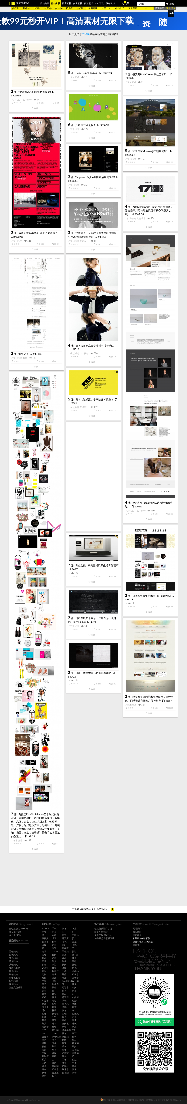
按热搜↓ (70, 8)
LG (63, 945)
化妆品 (75, 971)
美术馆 (45, 1027)
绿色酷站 (13, 984)
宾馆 (44, 961)
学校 (44, 981)
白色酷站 (13, 955)
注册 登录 (170, 8)
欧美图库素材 (101, 932)
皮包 (54, 1076)
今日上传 (106, 8)
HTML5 (45, 928)
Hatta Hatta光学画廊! (86, 73)
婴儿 (74, 938)
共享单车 (66, 1030)
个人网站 (84, 353)
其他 (25, 358)
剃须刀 (55, 984)
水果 (74, 928)
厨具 (64, 991)
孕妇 (74, 1046)
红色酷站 (13, 958)
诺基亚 (45, 968)
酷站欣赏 (55, 3)
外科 (74, 1036)
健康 (74, 1020)
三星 (74, 941)
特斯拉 (65, 1066)
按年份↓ (59, 8)
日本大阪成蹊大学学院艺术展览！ (94, 399)
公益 (74, 1059)
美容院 (75, 1050)
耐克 (74, 968)
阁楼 (64, 1050)
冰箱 (64, 968)
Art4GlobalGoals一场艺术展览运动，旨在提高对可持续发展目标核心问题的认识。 (149, 211)
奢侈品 (65, 1004)
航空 (74, 1007)
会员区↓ (81, 8)
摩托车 (75, 955)
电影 (54, 1000)
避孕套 (65, 948)
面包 (74, 964)
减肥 (64, 1007)
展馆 (54, 1027)
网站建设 (110, 3)
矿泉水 (75, 974)
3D (43, 1033)
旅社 (54, 1046)
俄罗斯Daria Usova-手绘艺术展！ (150, 74)
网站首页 (44, 3)
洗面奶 (45, 938)
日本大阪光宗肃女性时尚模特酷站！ (95, 345)
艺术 (54, 958)
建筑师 (75, 1043)
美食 (44, 955)
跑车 (54, 932)
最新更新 (93, 8)
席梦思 (75, 1013)
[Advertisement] (93, 476)
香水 (74, 1004)
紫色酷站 (13, 964)
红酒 (44, 977)
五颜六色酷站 (15, 987)
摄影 (74, 951)
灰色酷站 (13, 971)
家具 (64, 1056)
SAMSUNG (67, 981)
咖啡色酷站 (14, 977)
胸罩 (54, 948)
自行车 (45, 941)
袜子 (54, 1010)
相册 (64, 977)
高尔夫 (45, 1007)
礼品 (64, 974)
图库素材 (66, 3)
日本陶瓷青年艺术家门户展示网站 (151, 596)
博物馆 (55, 1013)
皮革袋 (65, 1072)
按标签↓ (27, 8)
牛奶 (74, 987)
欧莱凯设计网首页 (103, 928)
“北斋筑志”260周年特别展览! (34, 92)
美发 (44, 1053)
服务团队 (137, 932)
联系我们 (137, 945)
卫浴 (44, 1063)
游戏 (64, 935)
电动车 (55, 1066)
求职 (44, 1043)
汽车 (64, 928)
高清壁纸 (88, 3)
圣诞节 (45, 1036)
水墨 (54, 935)
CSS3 (54, 1033)
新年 (64, 1010)
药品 (74, 1027)
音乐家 (55, 1072)
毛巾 (44, 1010)
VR (73, 1030)
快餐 (74, 1066)
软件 (54, 987)
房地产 (55, 971)
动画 (64, 958)
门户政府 (131, 218)
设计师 (75, 981)
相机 (44, 997)
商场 (74, 984)
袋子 (74, 1072)
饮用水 (65, 1069)
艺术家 (65, 1053)
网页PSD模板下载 (103, 935)
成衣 (54, 1050)
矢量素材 (77, 3)
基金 (44, 1066)
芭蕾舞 (65, 997)
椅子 (54, 941)
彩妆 (44, 932)
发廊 (44, 1050)
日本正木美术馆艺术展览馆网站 (93, 673)
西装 (44, 1004)
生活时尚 (74, 353)
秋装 (74, 1040)
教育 (64, 1063)
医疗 (54, 981)
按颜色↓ (48, 8)
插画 (44, 958)
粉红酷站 (13, 981)
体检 (64, 1020)
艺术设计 (27, 99)
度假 (44, 1020)
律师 (44, 1046)
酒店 (64, 955)
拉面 (64, 994)
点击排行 (119, 8)
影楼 (44, 1013)
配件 (44, 987)
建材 (54, 1023)
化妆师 (75, 1053)
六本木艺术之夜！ (85, 125)
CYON (55, 951)
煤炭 (44, 1023)
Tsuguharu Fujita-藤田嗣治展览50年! (95, 177)
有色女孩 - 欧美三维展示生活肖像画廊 (97, 565)
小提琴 (75, 997)
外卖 (54, 1043)
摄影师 (45, 1056)
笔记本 (65, 987)
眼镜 (64, 1000)
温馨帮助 (132, 8)
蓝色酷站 (13, 961)
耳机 (64, 941)
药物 (64, 1027)
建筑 (74, 1023)
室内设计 (66, 1023)
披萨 (54, 955)
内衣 (54, 945)
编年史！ (23, 354)
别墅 (54, 964)
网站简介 (137, 928)
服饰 (54, 1004)
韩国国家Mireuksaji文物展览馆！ (150, 151)
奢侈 (54, 974)
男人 (54, 961)
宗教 (74, 961)
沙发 (44, 945)
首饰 (44, 994)
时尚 (44, 974)
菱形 (54, 1020)
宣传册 (75, 977)
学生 (74, 1063)
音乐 (54, 997)
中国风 (75, 935)
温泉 (64, 961)
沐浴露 (65, 938)
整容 (44, 1040)
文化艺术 (17, 99)
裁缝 (54, 1063)
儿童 (54, 938)
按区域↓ (37, 8)
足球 (54, 1007)
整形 (54, 1040)
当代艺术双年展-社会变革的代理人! (38, 233)
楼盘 (54, 968)
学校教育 (74, 407)
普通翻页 (159, 8)
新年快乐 (56, 1036)
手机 (54, 928)
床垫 (44, 1017)
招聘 (64, 1040)
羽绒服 (65, 951)
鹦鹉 (44, 964)
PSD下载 (99, 3)
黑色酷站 (13, 951)
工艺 (64, 1059)
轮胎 (74, 1000)
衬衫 (44, 991)
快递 (64, 1043)
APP (54, 1017)
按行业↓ (16, 8)
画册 (54, 977)
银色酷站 (13, 974)
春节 (74, 1010)
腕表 (74, 991)
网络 (44, 1076)
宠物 (44, 951)
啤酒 (44, 984)
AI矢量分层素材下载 (104, 938)
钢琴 (44, 1072)
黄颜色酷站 (14, 968)
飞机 (74, 945)
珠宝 (54, 994)
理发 (54, 1053)
